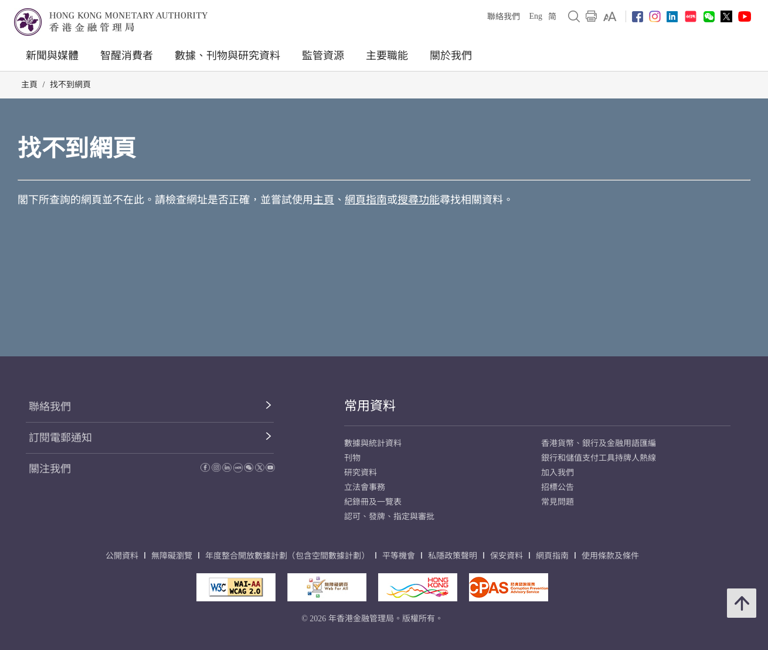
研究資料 (360, 472)
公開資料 (122, 556)
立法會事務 (364, 487)
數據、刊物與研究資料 (227, 56)
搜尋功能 (418, 200)
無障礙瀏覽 (171, 556)
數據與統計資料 (373, 443)
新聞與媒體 (52, 56)
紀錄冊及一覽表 (373, 502)
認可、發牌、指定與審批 (389, 516)
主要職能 (387, 56)
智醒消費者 (126, 56)
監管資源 (323, 56)
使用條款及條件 (610, 556)
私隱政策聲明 (452, 556)
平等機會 (398, 556)
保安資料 (506, 556)
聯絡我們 (503, 16)
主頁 (29, 84)
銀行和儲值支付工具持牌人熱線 (598, 458)
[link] (610, 16)
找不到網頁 (70, 84)
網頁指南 (366, 200)
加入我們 (557, 472)
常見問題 (557, 502)
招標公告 (557, 487)
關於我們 (451, 56)
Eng (535, 16)
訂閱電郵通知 (60, 438)
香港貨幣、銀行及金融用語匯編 (598, 443)
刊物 (352, 458)
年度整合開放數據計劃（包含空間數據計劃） (287, 556)
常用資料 (370, 406)
